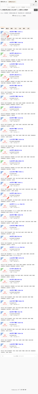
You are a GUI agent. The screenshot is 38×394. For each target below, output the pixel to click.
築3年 (13, 147)
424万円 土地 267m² (15, 107)
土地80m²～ (8, 276)
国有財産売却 (8, 59)
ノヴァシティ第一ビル (17, 255)
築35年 (13, 50)
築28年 (13, 126)
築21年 (7, 330)
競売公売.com (14, 389)
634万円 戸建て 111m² (16, 118)
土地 (20, 28)
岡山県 (17, 38)
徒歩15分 (16, 190)
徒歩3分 (10, 255)
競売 (5, 38)
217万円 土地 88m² (15, 268)
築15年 (22, 266)
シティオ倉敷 (15, 212)
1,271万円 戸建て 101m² (17, 139)
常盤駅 (31, 38)
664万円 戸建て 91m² (16, 312)
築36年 (13, 39)
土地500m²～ (8, 72)
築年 (24, 28)
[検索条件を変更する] (36, 10)
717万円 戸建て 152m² (16, 322)
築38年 (7, 255)
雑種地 (19, 59)
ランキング (28, 7)
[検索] (33, 4)
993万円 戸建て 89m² (16, 85)
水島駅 (28, 38)
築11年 (7, 93)
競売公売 (3, 1)
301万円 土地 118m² (16, 279)
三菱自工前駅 (24, 38)
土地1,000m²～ (9, 309)
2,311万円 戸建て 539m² (16, 171)
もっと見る (18, 356)
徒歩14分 (12, 276)
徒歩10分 (18, 61)
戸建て (13, 38)
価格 (11, 28)
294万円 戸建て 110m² (16, 31)
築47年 (13, 233)
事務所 (17, 189)
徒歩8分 (10, 136)
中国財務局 (13, 59)
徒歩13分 (11, 93)
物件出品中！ (12, 1)
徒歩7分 (10, 330)
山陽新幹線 (3, 104)
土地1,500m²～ (9, 169)
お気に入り (35, 2)
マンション (15, 210)
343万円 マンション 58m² (17, 204)
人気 (28, 28)
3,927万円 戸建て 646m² (17, 301)
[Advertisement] (19, 21)
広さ (16, 28)
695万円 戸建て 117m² (16, 128)
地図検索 (13, 7)
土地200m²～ (8, 39)
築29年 (13, 309)
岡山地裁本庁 (9, 38)
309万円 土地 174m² (16, 236)
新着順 (2, 28)
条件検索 (6, 12)
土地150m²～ (3, 93)
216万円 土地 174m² (15, 193)
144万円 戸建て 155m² (16, 182)
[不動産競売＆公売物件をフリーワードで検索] (15, 4)
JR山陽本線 (8, 104)
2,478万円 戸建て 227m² (17, 64)
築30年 (13, 72)
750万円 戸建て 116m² (16, 290)
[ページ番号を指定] (35, 356)
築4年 (22, 104)
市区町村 (23, 7)
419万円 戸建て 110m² (16, 42)
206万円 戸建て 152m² (16, 333)
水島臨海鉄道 (3, 39)
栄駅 (29, 70)
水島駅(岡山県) (28, 12)
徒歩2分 (13, 169)
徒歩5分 (10, 352)
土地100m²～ (8, 190)
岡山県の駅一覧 (21, 12)
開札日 (7, 28)
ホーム (9, 7)
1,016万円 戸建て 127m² (17, 258)
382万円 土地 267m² (15, 53)
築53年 (13, 190)
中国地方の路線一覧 (13, 12)
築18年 (7, 136)
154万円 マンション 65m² (17, 247)
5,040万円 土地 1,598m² (17, 161)
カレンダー (18, 7)
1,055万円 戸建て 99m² (16, 344)
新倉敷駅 (24, 264)
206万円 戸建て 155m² (16, 215)
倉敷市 (20, 38)
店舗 (17, 70)
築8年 (7, 352)
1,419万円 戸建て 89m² (16, 96)
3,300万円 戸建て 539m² (17, 225)
